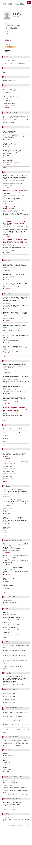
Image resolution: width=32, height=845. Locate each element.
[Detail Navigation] (29, 2)
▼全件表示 (4, 167)
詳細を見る (6, 92)
